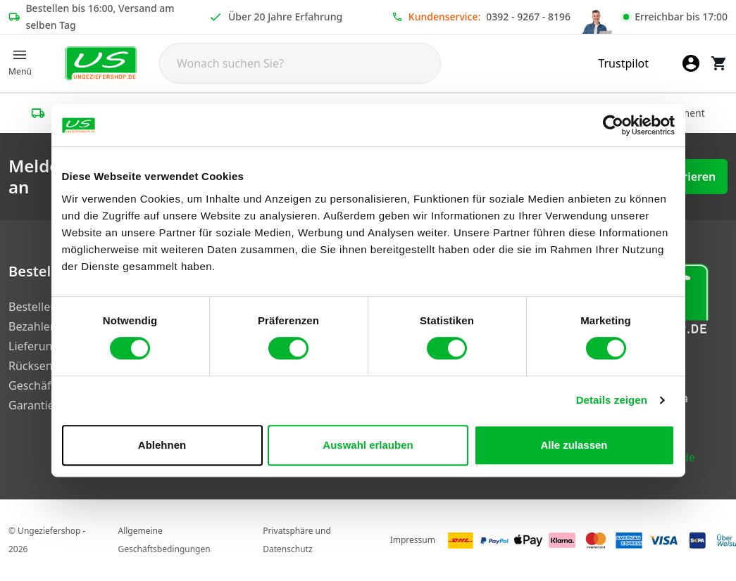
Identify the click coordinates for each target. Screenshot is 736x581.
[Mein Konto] (690, 63)
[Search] (300, 63)
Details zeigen (611, 400)
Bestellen (32, 306)
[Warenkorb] (719, 63)
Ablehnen (162, 445)
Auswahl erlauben (368, 445)
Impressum (412, 540)
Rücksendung (44, 366)
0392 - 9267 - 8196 (528, 16)
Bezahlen (32, 326)
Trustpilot (623, 63)
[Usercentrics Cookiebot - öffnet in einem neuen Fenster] (613, 125)
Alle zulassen (573, 445)
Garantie (31, 405)
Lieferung (33, 346)
